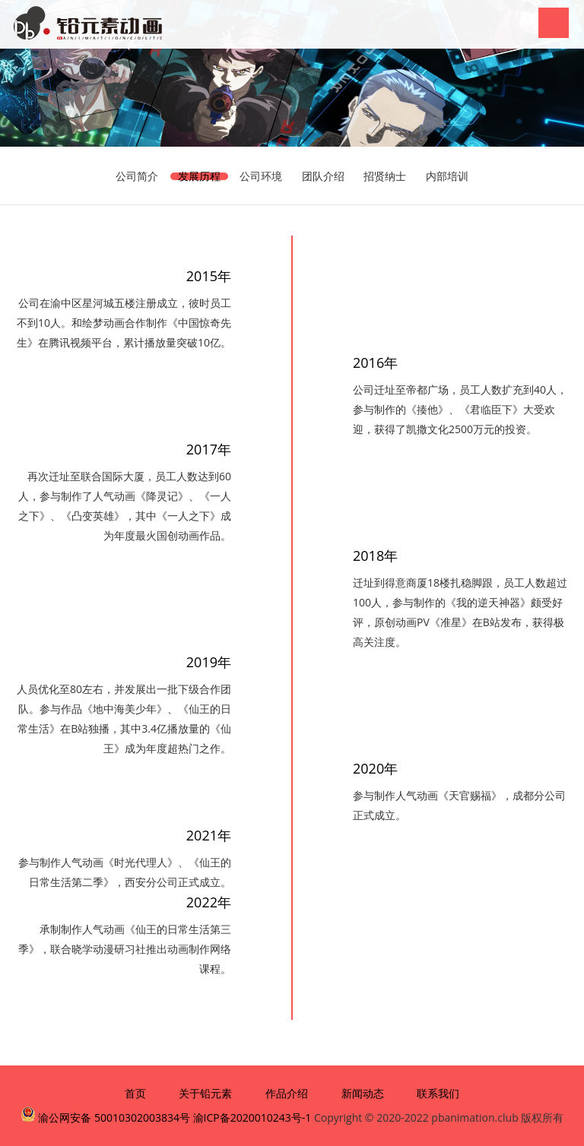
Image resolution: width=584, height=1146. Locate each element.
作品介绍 (286, 1093)
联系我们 (438, 1093)
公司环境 (261, 176)
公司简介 (137, 176)
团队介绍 (323, 176)
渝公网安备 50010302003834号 (113, 1117)
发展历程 (199, 176)
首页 (135, 1093)
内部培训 (447, 176)
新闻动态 (362, 1093)
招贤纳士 (384, 176)
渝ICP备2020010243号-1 (252, 1117)
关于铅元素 (205, 1093)
